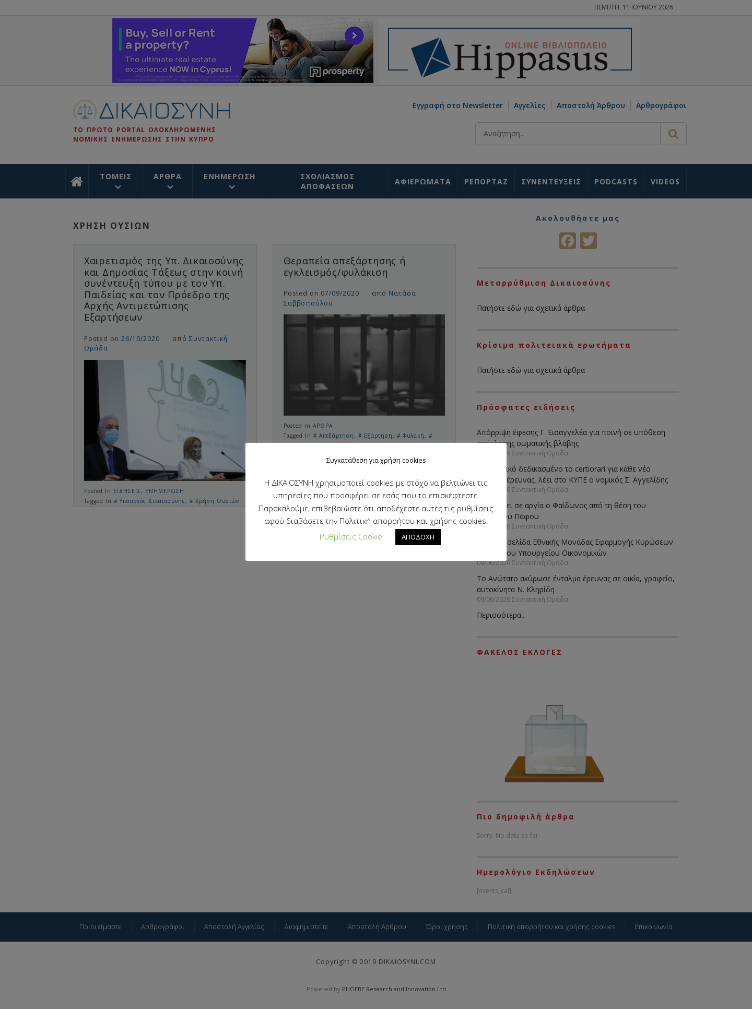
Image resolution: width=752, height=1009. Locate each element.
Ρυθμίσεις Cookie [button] (351, 536)
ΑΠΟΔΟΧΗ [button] (418, 537)
